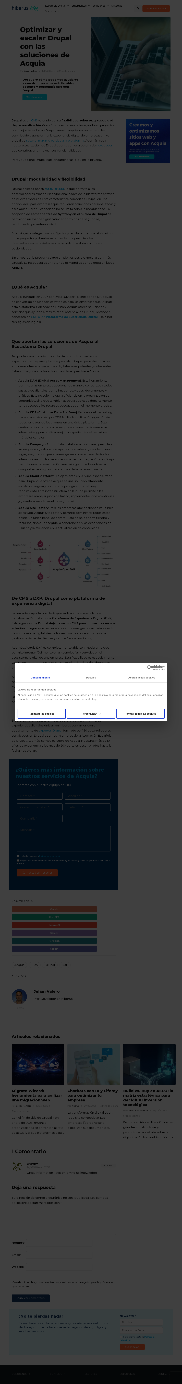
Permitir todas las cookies (140, 713)
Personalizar (91, 713)
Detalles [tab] (91, 677)
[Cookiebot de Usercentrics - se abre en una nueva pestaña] (150, 667)
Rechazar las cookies (41, 713)
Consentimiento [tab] (40, 677)
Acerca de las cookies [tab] (141, 677)
